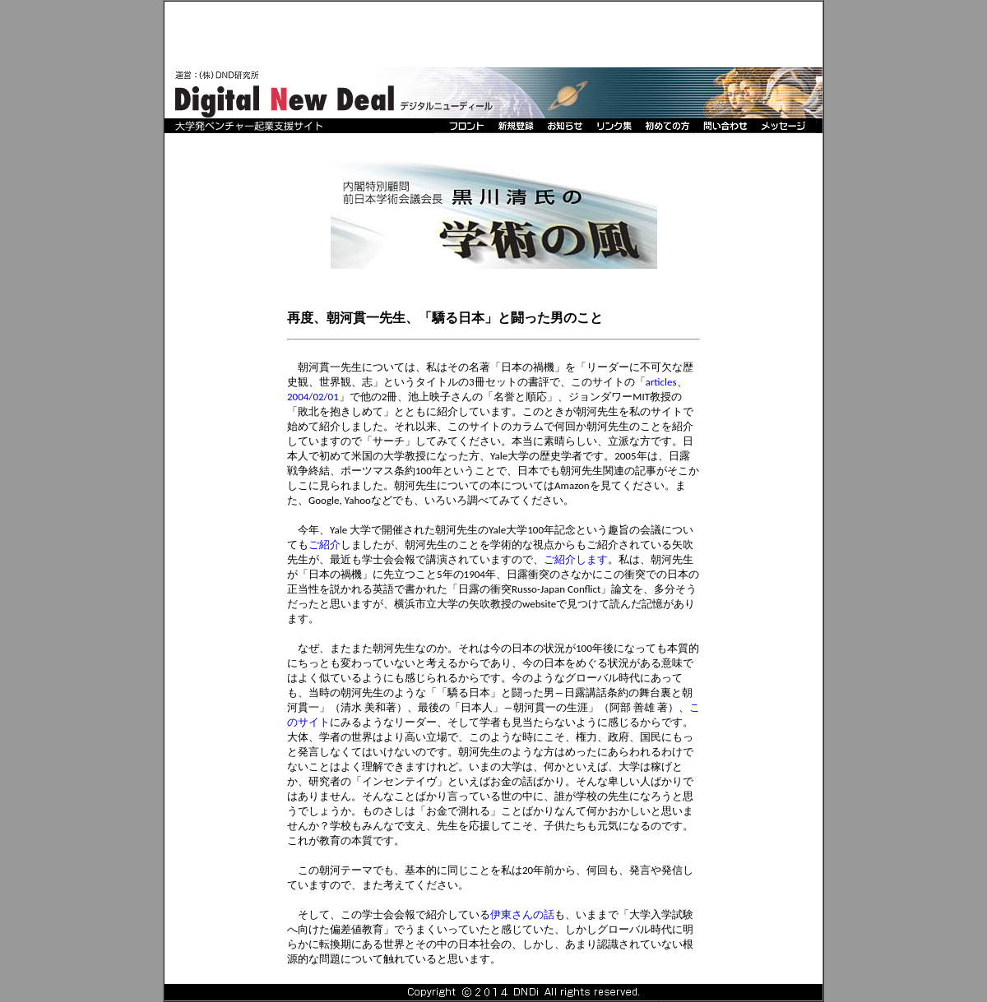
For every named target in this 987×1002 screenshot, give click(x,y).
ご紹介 (324, 544)
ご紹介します (576, 559)
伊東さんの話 (522, 914)
